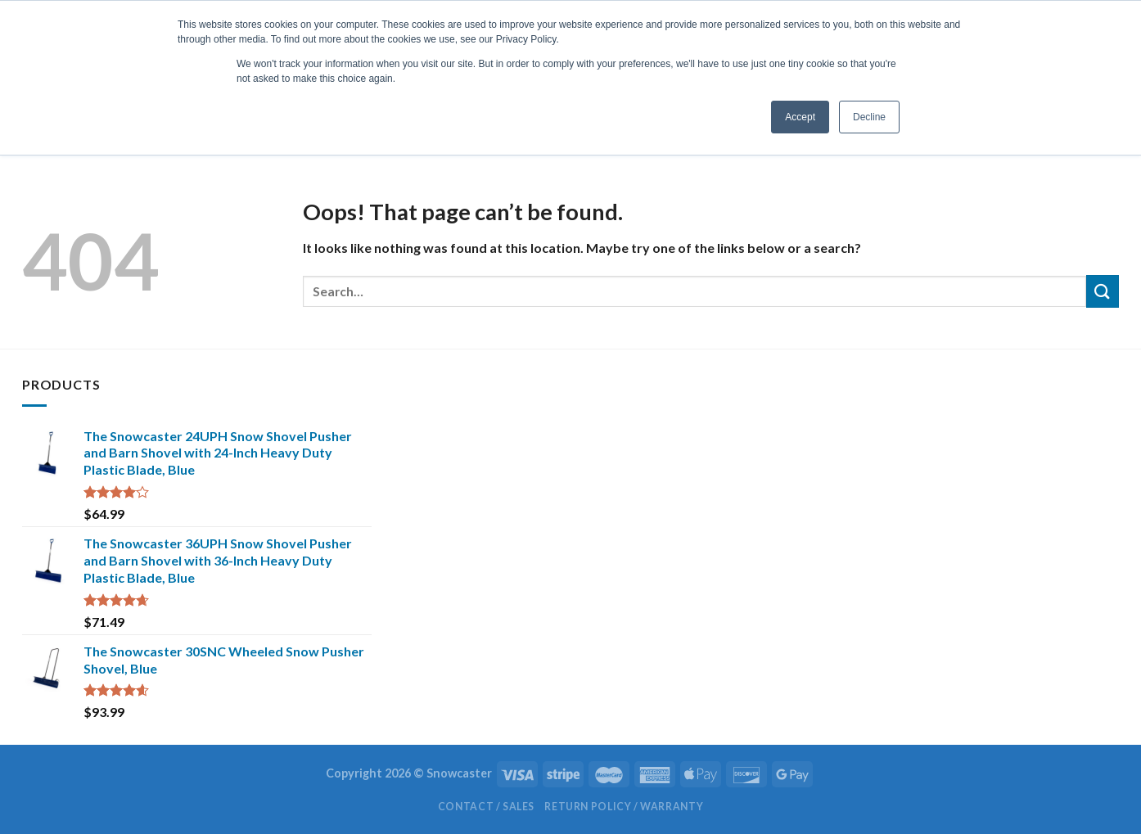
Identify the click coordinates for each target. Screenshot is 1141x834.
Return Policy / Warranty (623, 806)
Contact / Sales (486, 806)
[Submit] (1102, 291)
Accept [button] (800, 117)
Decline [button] (869, 117)
